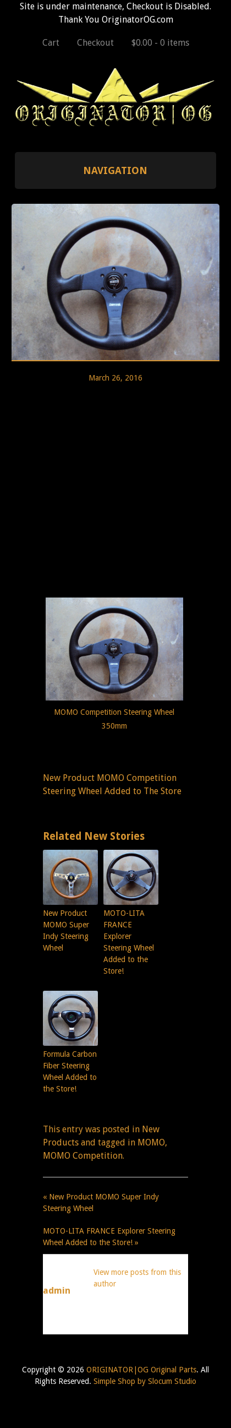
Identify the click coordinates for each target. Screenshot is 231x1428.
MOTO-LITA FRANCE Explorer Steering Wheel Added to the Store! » (109, 1236)
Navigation (115, 170)
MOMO (151, 1142)
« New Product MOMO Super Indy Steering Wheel (101, 1202)
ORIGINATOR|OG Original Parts (141, 1369)
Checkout (95, 42)
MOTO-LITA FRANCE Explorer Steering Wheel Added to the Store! (128, 942)
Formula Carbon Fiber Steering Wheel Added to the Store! (70, 1071)
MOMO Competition (83, 1155)
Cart (50, 42)
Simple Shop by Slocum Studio (145, 1381)
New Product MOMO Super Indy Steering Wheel (66, 930)
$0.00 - (160, 42)
